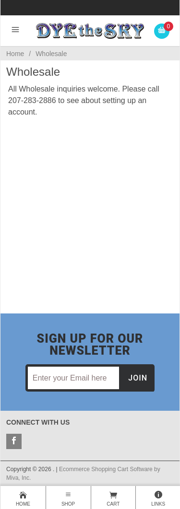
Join (137, 377)
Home (15, 54)
